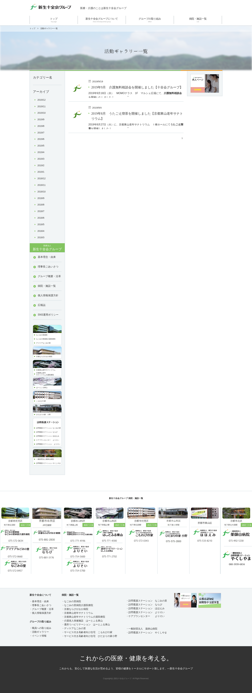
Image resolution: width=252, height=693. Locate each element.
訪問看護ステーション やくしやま (48, 463)
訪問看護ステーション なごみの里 (48, 428)
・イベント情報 (38, 635)
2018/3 (40, 237)
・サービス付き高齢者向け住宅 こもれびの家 (87, 632)
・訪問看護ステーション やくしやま (146, 632)
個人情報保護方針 (48, 295)
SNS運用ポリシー (48, 314)
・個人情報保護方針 (40, 612)
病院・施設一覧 (198, 20)
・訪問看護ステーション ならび (144, 604)
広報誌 (41, 305)
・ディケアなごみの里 (74, 628)
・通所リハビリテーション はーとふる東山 (86, 624)
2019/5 (40, 145)
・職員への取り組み (40, 628)
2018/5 (40, 224)
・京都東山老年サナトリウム (77, 612)
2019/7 (40, 132)
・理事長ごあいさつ (40, 605)
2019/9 (40, 119)
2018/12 (41, 178)
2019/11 (41, 106)
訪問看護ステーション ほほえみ (47, 436)
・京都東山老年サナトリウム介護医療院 (83, 616)
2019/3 (40, 159)
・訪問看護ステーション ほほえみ (145, 608)
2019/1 (40, 172)
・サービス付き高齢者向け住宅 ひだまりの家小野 (89, 636)
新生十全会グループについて (102, 20)
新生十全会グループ (47, 248)
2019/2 (40, 165)
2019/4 (40, 152)
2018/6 (40, 218)
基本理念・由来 (47, 257)
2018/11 (41, 185)
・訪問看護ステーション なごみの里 (146, 600)
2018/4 (40, 231)
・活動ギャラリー (39, 631)
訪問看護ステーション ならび (47, 432)
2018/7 (40, 211)
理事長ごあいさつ (48, 266)
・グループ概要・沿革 (42, 609)
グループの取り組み (150, 20)
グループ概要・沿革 (49, 276)
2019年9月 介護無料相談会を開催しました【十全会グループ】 (137, 87)
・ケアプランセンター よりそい (145, 616)
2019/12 (41, 100)
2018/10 (41, 191)
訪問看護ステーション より (46, 444)
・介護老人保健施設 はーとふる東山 (82, 620)
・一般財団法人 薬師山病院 (141, 628)
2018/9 (40, 198)
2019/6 (40, 139)
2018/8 (40, 204)
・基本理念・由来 (39, 601)
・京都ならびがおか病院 (75, 609)
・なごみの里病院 (71, 601)
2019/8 (40, 126)
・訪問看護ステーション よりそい (145, 612)
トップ (54, 20)
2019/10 (41, 113)
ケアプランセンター (44, 440)
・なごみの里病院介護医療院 (77, 605)
